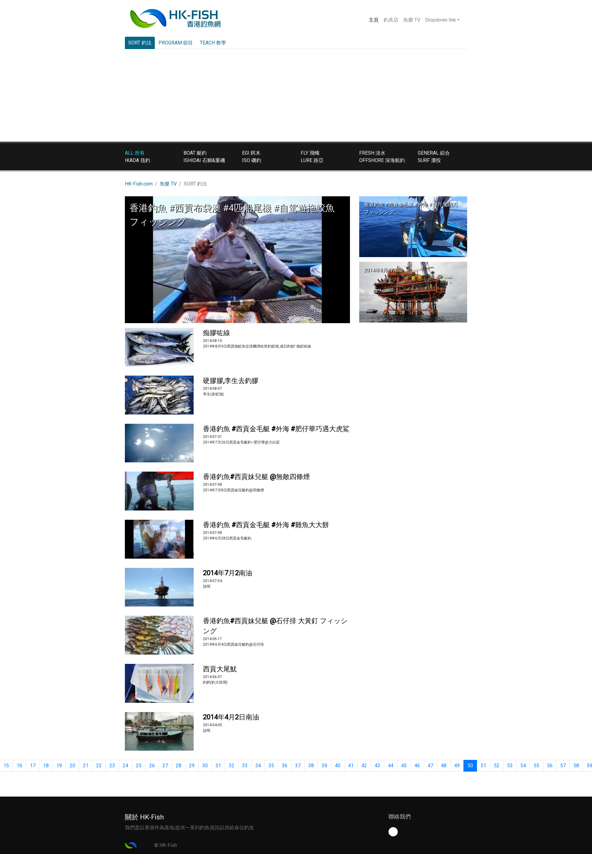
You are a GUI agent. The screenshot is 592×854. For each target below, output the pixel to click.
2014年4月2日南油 (231, 717)
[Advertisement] (296, 95)
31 (218, 766)
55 (536, 766)
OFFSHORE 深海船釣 (382, 160)
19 (59, 766)
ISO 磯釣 (251, 160)
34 (258, 766)
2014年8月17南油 (383, 270)
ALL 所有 (135, 153)
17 (32, 766)
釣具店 (391, 20)
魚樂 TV (411, 20)
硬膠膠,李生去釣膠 (230, 381)
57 (563, 766)
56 (550, 766)
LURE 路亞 (312, 160)
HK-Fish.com (139, 184)
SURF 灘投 (429, 160)
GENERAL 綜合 (434, 153)
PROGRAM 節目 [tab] (175, 43)
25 (139, 766)
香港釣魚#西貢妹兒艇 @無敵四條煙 (256, 477)
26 (152, 766)
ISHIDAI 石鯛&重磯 (204, 160)
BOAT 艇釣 (195, 153)
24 (125, 766)
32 (231, 766)
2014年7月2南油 (227, 573)
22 (99, 766)
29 (192, 766)
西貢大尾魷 (220, 669)
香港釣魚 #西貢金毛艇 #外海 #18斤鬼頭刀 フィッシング (410, 208)
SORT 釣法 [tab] (139, 43)
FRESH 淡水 (372, 153)
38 (311, 766)
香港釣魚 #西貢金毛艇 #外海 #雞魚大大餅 (266, 525)
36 (284, 766)
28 (178, 766)
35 (271, 766)
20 (72, 766)
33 (245, 766)
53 (510, 766)
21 (85, 766)
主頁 (375, 19)
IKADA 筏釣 (137, 160)
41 (351, 766)
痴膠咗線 (216, 333)
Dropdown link (440, 20)
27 (165, 766)
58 (576, 766)
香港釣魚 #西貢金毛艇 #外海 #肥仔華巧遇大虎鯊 (276, 429)
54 (523, 766)
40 (337, 766)
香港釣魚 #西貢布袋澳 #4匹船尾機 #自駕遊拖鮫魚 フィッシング (232, 214)
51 (483, 766)
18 (46, 766)
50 (470, 766)
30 (205, 766)
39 (324, 766)
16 (19, 766)
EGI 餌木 (251, 153)
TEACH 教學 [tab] (213, 43)
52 (497, 766)
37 (298, 766)
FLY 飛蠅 (310, 153)
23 (112, 766)
